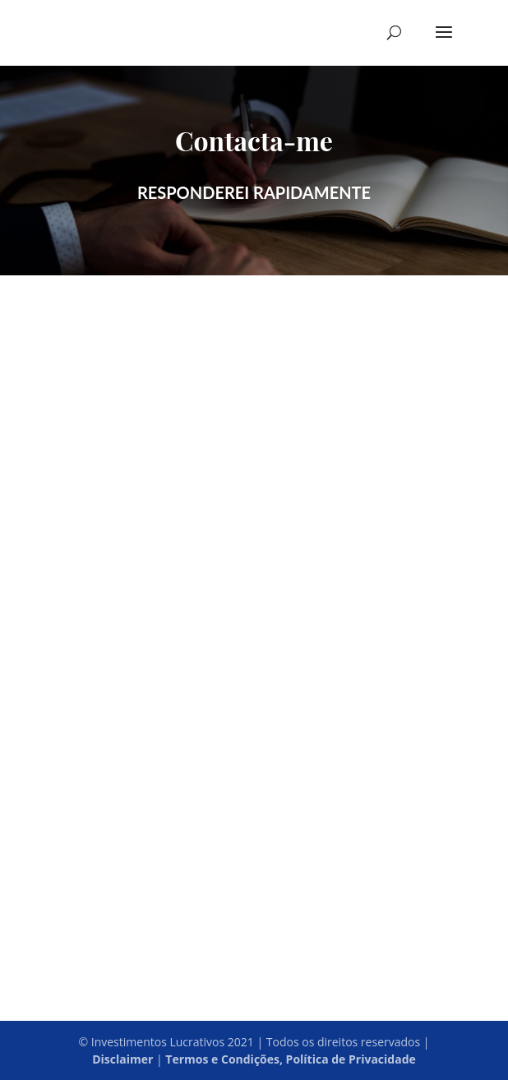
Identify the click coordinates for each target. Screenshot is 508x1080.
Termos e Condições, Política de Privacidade (290, 1059)
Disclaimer (122, 1059)
